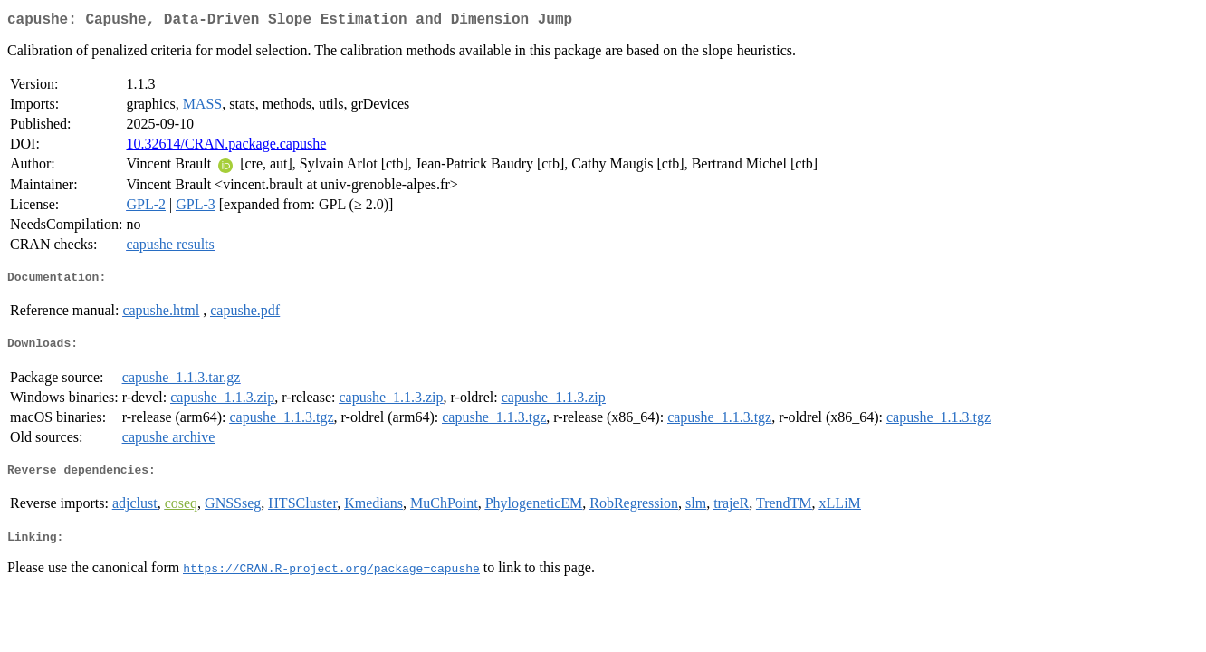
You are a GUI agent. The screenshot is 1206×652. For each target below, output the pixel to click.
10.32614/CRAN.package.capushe (226, 147)
